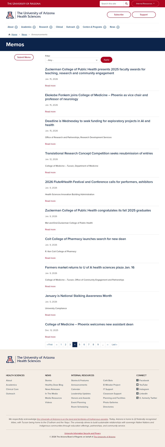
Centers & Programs (92, 27)
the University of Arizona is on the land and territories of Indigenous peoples (72, 419)
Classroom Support (112, 393)
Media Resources (53, 398)
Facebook (144, 380)
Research (43, 27)
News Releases (52, 389)
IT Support (108, 389)
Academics (26, 27)
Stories (48, 380)
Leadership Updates (81, 393)
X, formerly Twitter (148, 398)
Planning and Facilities (114, 398)
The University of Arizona (104, 437)
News (112, 27)
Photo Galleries (110, 402)
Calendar (75, 389)
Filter (47, 56)
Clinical (59, 27)
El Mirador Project (111, 385)
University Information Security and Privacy (82, 433)
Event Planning (78, 402)
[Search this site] (112, 4)
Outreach (70, 27)
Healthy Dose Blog (54, 385)
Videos (48, 402)
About (10, 27)
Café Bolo (108, 380)
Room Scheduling (79, 406)
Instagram (144, 389)
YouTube (143, 385)
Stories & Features (80, 380)
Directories (108, 406)
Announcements (79, 385)
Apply (106, 59)
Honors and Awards (80, 398)
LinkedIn (143, 393)
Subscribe (119, 14)
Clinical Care (12, 389)
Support (144, 14)
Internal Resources (144, 3)
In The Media (51, 393)
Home (14, 34)
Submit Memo (24, 57)
